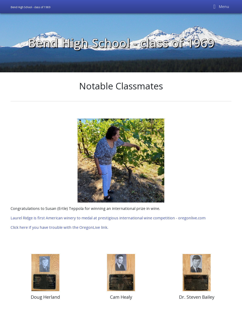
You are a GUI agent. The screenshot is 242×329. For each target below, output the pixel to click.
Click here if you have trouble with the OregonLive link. (59, 227)
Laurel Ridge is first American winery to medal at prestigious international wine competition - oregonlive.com (108, 217)
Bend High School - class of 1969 (121, 42)
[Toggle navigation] (220, 6)
